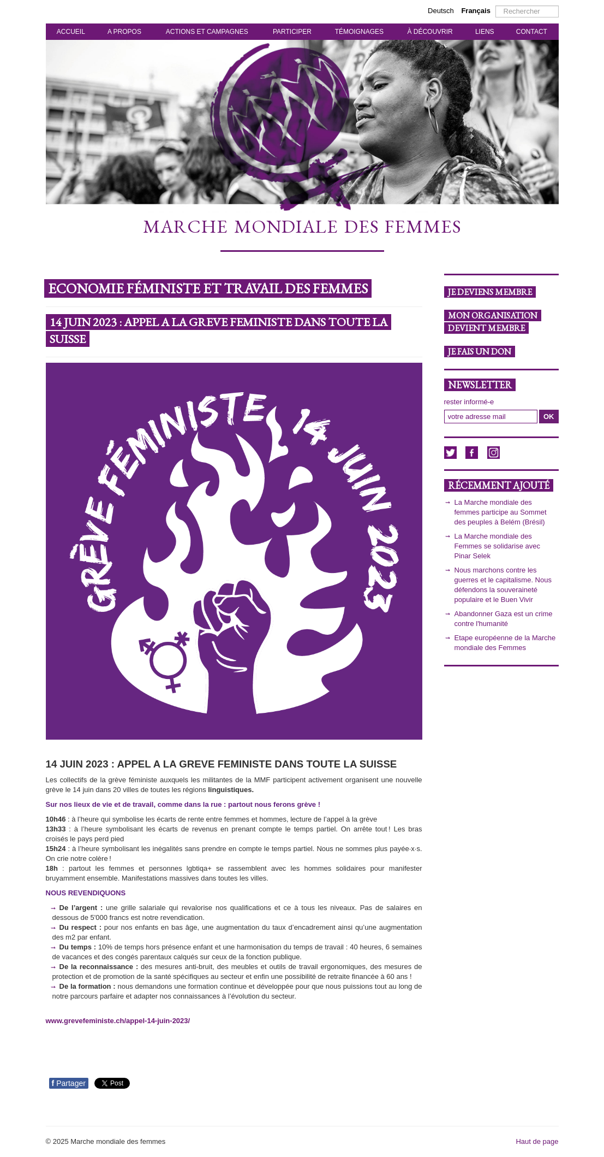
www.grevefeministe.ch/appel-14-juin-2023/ (118, 1021)
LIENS (484, 32)
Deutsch (442, 11)
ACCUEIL (71, 32)
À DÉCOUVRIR (429, 32)
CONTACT (531, 32)
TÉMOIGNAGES (359, 32)
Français (475, 11)
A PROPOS (124, 32)
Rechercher (495, 5)
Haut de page (537, 1141)
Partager (69, 1083)
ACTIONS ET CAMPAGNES (207, 32)
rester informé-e (469, 402)
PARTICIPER (292, 32)
